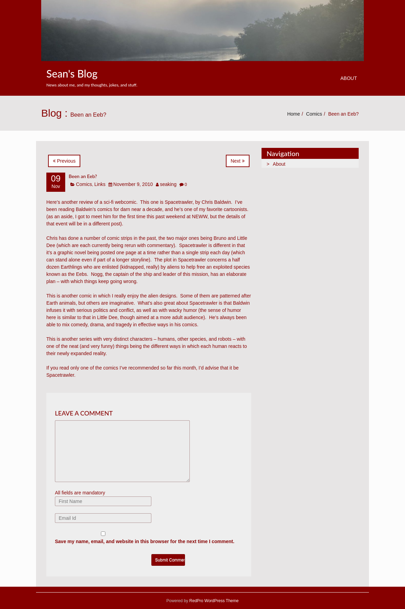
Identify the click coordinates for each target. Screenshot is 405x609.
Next (238, 161)
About (348, 78)
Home (293, 114)
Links (100, 184)
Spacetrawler (179, 202)
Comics (314, 114)
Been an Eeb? (83, 176)
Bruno (219, 238)
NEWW (199, 216)
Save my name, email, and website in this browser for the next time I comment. (144, 541)
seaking (168, 184)
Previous (64, 161)
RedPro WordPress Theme (213, 600)
